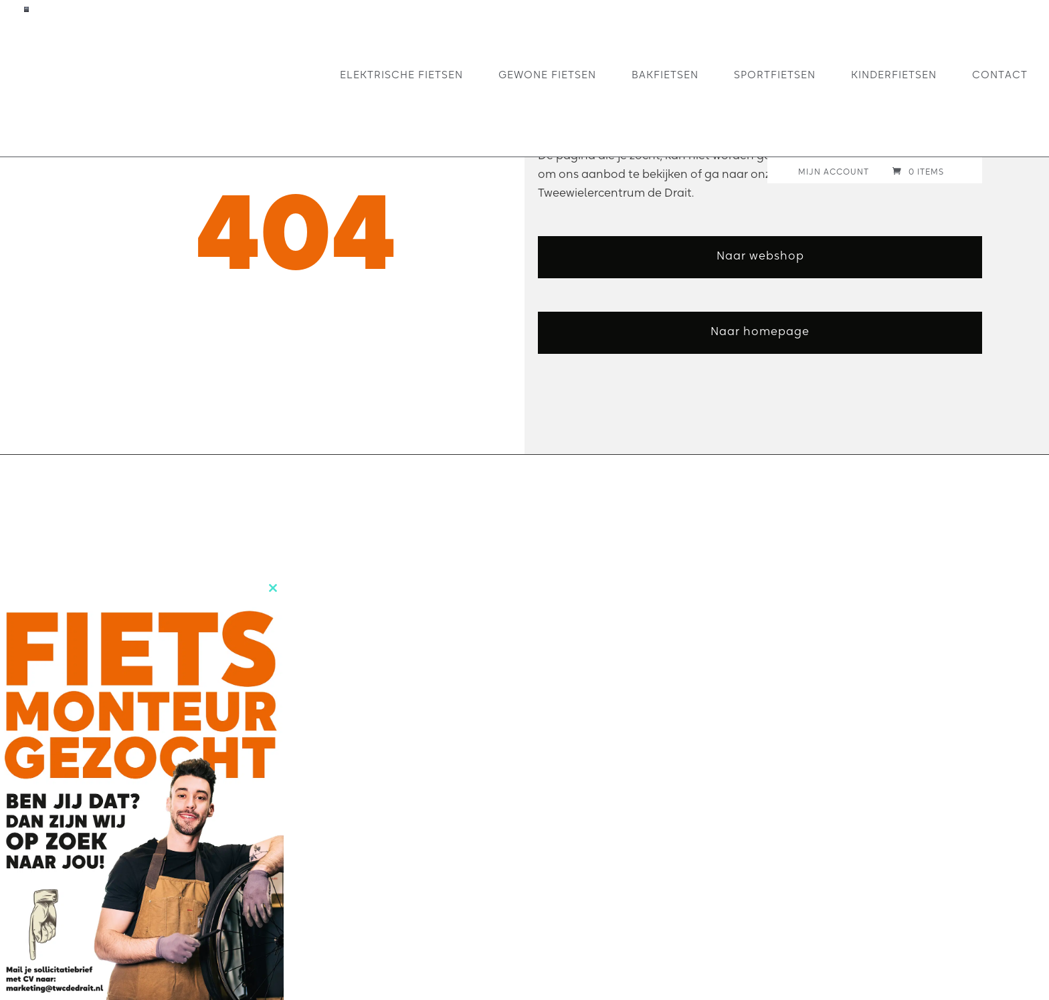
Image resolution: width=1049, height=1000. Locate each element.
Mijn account (833, 172)
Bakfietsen (665, 75)
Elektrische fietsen (401, 75)
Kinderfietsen (894, 75)
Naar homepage (759, 331)
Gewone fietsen (547, 75)
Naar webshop (760, 255)
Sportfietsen (775, 75)
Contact (1000, 75)
